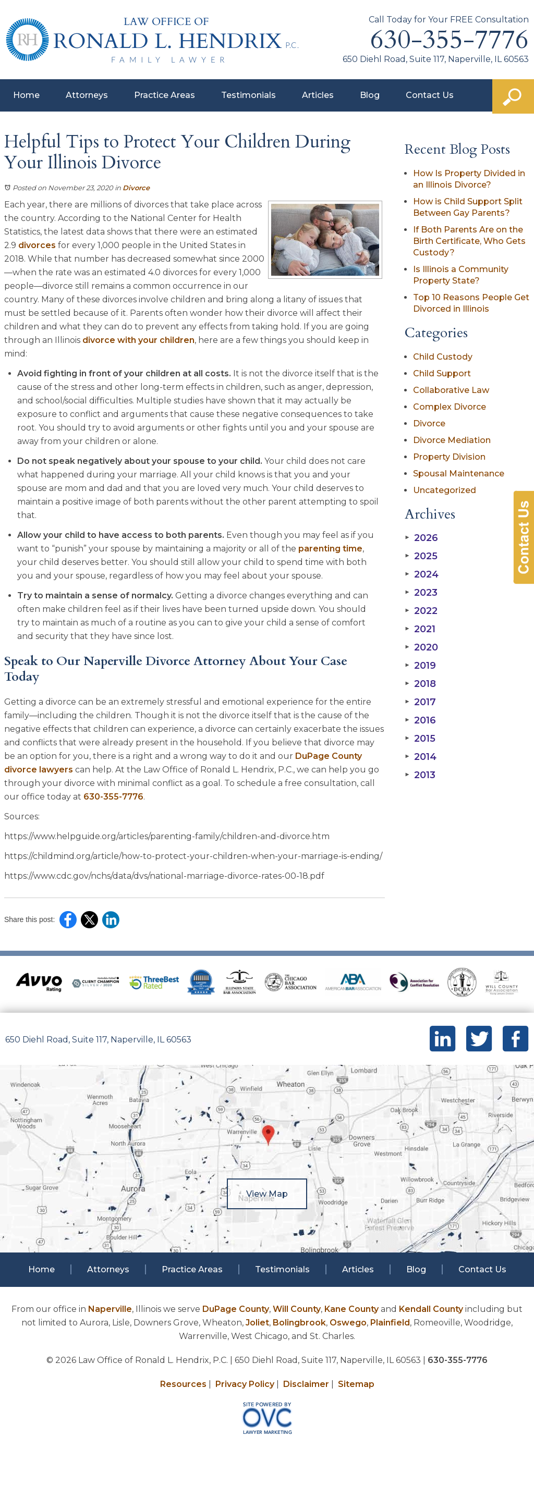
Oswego (348, 1323)
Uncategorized (444, 490)
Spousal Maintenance (458, 473)
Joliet (257, 1323)
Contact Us (430, 95)
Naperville (110, 1309)
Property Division (449, 457)
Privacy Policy (244, 1384)
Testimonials (248, 95)
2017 (420, 702)
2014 (420, 757)
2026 (421, 538)
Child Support (442, 373)
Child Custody (442, 357)
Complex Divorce (449, 407)
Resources (183, 1384)
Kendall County (431, 1309)
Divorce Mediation (452, 440)
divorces (37, 245)
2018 (420, 684)
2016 (420, 720)
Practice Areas (164, 95)
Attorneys (87, 95)
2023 (421, 592)
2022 (421, 611)
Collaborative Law (451, 390)
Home (26, 95)
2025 (421, 556)
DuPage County (235, 1309)
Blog (370, 95)
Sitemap (356, 1384)
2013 (420, 775)
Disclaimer (306, 1384)
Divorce (136, 187)
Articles (318, 95)
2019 (420, 665)
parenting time (330, 549)
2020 (421, 647)
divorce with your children (138, 340)
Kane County (351, 1309)
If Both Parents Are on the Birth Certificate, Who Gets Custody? (469, 241)
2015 (420, 738)
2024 (422, 574)
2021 (420, 629)
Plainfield (390, 1323)
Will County (297, 1309)
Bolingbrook (299, 1323)
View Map (267, 1194)
